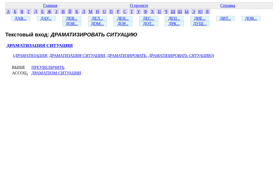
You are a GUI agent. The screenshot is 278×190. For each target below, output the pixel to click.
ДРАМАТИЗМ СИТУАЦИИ (56, 73)
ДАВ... (20, 18)
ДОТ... (148, 23)
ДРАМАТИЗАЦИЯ (31, 55)
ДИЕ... (199, 18)
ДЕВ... (71, 18)
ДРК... (174, 23)
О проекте (139, 5)
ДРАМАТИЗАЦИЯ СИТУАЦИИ (40, 45)
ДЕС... (148, 18)
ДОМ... (97, 23)
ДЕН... (123, 18)
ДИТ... (225, 18)
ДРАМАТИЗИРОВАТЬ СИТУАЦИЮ (180, 55)
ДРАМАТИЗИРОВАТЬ (127, 55)
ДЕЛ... (97, 18)
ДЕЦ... (174, 18)
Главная (50, 5)
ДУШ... (199, 23)
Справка (227, 5)
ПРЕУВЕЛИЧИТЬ (47, 67)
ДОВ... (251, 18)
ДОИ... (71, 23)
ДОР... (122, 23)
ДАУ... (46, 18)
